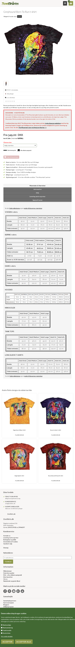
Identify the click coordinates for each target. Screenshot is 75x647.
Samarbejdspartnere (9, 601)
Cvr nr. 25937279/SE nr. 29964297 (14, 527)
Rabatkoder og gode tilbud (11, 581)
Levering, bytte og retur (10, 538)
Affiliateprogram (8, 607)
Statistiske (6, 633)
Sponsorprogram (8, 603)
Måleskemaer (7, 571)
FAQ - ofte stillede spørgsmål (12, 575)
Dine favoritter (8, 577)
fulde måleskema (14, 208)
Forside (11, 16)
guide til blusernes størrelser (33, 208)
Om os (5, 579)
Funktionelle (7, 630)
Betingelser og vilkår (9, 540)
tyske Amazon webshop (53, 123)
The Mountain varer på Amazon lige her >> (32, 127)
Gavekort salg (7, 544)
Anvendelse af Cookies (10, 542)
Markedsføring (8, 628)
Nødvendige (7, 625)
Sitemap (5, 548)
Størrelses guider (8, 573)
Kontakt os (6, 536)
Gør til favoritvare (12, 157)
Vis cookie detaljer (7, 636)
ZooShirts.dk (11, 514)
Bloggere (6, 605)
